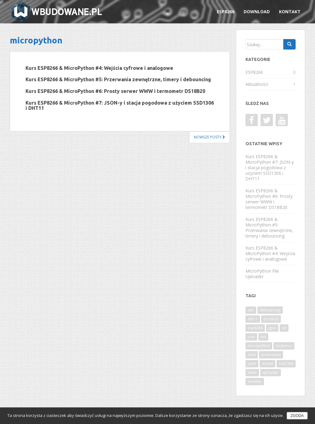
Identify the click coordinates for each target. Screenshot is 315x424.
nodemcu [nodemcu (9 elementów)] (284, 345)
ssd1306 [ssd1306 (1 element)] (286, 363)
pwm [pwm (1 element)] (252, 363)
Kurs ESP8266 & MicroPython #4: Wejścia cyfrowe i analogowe (99, 68)
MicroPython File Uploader (262, 273)
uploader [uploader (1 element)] (270, 372)
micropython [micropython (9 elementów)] (259, 345)
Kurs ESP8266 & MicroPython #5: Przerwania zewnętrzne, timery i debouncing (118, 79)
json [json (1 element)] (251, 336)
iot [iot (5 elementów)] (284, 327)
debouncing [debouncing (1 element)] (270, 310)
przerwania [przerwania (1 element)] (271, 354)
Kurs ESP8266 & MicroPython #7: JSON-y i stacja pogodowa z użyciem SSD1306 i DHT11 (120, 105)
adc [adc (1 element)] (251, 310)
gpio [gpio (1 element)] (272, 327)
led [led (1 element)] (263, 336)
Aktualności (256, 84)
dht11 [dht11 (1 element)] (253, 319)
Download (257, 11)
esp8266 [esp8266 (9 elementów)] (255, 327)
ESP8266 (225, 11)
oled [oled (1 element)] (252, 354)
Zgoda (297, 416)
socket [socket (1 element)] (267, 363)
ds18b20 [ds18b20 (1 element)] (271, 319)
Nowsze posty (209, 137)
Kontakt (290, 11)
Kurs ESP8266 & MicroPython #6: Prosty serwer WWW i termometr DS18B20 (115, 91)
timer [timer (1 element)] (252, 372)
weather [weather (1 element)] (255, 381)
